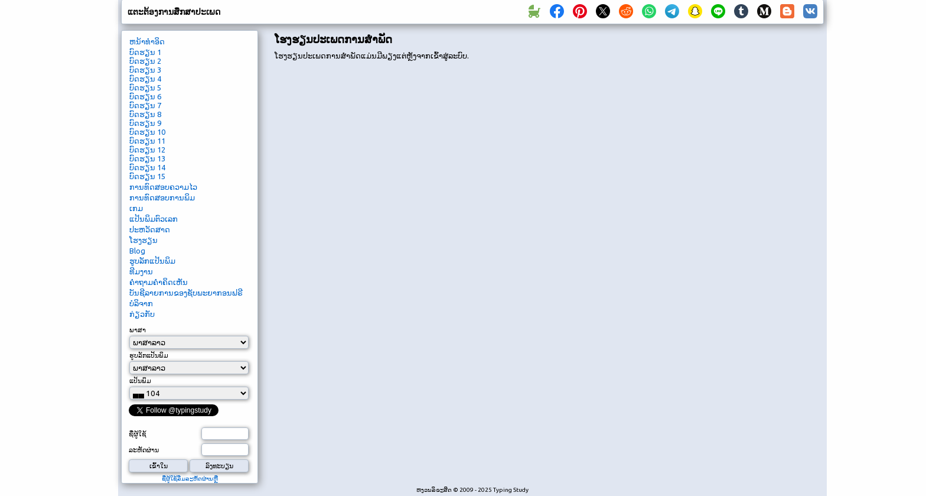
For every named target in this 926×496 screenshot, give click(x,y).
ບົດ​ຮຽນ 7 (145, 105)
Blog (137, 251)
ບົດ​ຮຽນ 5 (145, 87)
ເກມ (136, 208)
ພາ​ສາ (137, 329)
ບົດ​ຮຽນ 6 (145, 96)
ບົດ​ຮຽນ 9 (145, 123)
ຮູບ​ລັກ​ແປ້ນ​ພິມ (152, 261)
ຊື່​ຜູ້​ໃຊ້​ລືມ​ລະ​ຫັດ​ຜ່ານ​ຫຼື (190, 478)
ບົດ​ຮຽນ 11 (147, 141)
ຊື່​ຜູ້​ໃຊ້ (137, 433)
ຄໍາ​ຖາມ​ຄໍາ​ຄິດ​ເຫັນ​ (158, 282)
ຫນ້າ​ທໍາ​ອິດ (147, 41)
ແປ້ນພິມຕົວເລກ (153, 219)
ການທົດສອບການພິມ (162, 197)
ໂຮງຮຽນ (143, 240)
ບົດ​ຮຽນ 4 (145, 78)
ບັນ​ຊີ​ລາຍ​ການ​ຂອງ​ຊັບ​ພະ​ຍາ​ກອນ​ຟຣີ (186, 292)
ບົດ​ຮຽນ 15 (147, 176)
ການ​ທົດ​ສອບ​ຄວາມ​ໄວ (163, 187)
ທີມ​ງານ (141, 271)
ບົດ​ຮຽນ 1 (145, 52)
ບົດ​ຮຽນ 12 (147, 149)
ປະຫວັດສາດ (149, 229)
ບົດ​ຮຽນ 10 (147, 132)
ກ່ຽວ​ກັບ (142, 314)
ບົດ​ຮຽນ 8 (145, 114)
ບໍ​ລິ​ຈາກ (141, 303)
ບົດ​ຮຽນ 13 (147, 158)
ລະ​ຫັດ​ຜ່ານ (144, 449)
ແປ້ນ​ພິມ (140, 380)
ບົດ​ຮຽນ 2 (145, 61)
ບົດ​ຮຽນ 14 (147, 167)
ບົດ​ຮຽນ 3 (145, 70)
